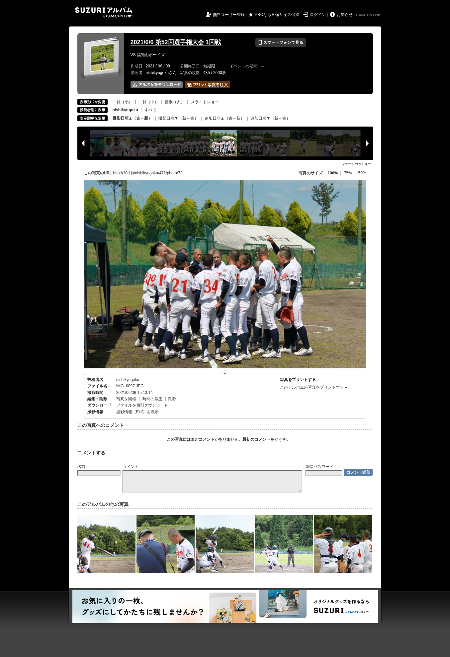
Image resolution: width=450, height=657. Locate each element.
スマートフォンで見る (280, 42)
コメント (130, 466)
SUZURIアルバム (103, 12)
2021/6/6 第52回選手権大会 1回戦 (176, 42)
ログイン (318, 14)
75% (348, 173)
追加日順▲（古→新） (224, 118)
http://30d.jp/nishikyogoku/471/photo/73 (148, 173)
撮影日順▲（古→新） (132, 118)
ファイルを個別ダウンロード (142, 405)
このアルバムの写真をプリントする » (313, 387)
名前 (81, 466)
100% (332, 173)
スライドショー (205, 102)
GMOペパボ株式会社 (369, 15)
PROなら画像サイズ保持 (277, 14)
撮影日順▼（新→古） (178, 118)
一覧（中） (148, 102)
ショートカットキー (356, 164)
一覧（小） (123, 102)
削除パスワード (319, 466)
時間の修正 (152, 399)
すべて (150, 110)
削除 (172, 399)
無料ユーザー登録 (229, 14)
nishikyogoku (127, 379)
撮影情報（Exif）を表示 (137, 412)
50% (362, 173)
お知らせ (345, 14)
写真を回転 (126, 399)
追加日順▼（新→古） (270, 118)
